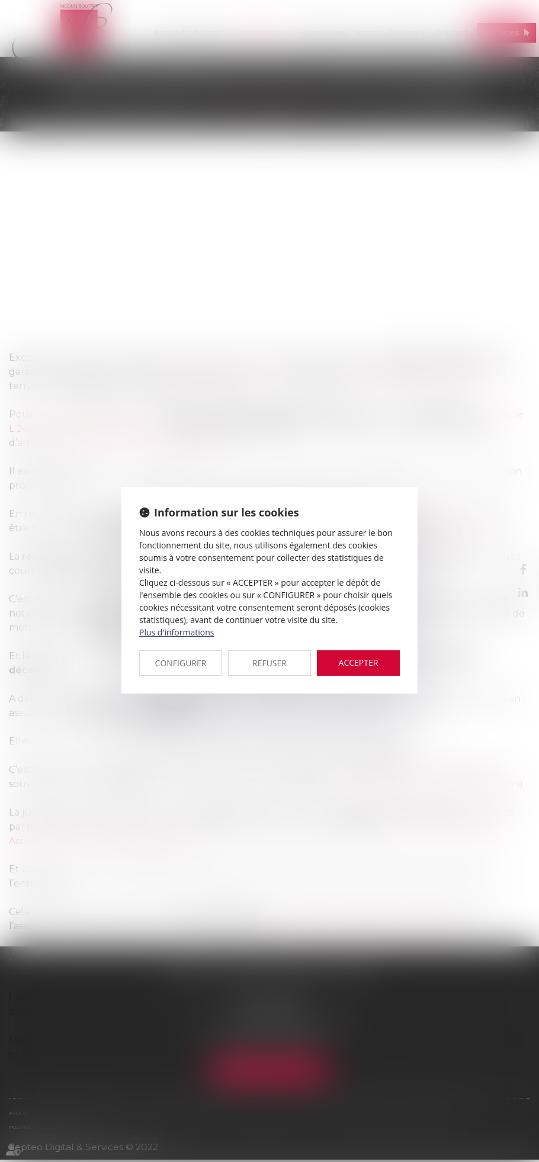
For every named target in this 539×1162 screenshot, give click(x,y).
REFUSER (269, 663)
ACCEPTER (358, 662)
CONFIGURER (181, 663)
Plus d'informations (176, 632)
